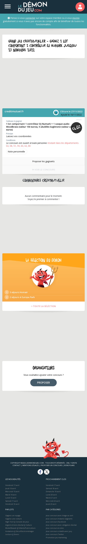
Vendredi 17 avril (12, 485)
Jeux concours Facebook (56, 522)
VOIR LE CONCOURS (43, 169)
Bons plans (69, 465)
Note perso (17, 151)
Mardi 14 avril (10, 495)
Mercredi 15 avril (12, 491)
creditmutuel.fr (14, 111)
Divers (16, 534)
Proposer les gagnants (43, 161)
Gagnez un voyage (12, 515)
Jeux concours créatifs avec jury (59, 531)
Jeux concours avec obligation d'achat (61, 525)
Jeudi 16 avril (10, 488)
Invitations (9, 531)
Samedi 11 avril (11, 501)
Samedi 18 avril (52, 488)
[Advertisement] (43, 83)
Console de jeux (22, 522)
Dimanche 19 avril (53, 491)
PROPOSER (43, 382)
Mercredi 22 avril (53, 501)
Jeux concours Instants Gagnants (59, 519)
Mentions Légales (30, 465)
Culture (29, 525)
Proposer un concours (51, 465)
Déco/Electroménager (25, 531)
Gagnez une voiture (13, 519)
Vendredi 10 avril (12, 504)
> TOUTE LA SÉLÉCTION (43, 306)
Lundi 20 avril (51, 495)
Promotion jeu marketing (56, 537)
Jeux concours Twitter (55, 534)
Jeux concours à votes (55, 528)
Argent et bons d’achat (14, 525)
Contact (16, 465)
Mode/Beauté (11, 528)
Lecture (8, 534)
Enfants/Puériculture (27, 528)
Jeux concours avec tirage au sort (59, 515)
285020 (79, 119)
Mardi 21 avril (51, 498)
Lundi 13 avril (10, 498)
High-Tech (9, 522)
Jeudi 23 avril (51, 504)
